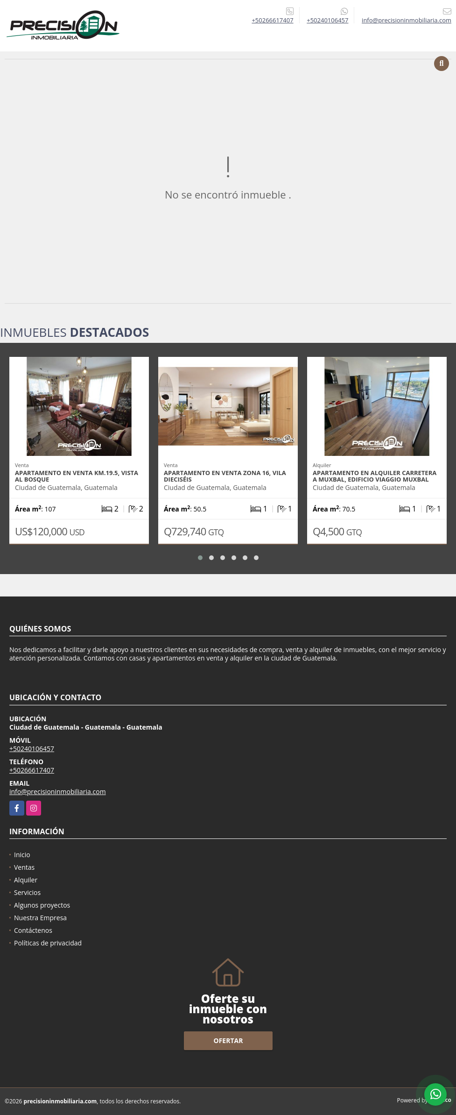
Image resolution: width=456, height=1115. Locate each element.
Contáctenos (33, 930)
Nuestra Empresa (40, 917)
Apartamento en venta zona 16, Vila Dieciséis (225, 476)
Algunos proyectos (42, 905)
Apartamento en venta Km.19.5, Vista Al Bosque (76, 476)
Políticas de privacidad (48, 942)
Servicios (27, 892)
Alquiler (25, 879)
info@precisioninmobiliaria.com (57, 791)
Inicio (22, 854)
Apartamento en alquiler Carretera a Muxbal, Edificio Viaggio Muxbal (374, 476)
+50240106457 (327, 20)
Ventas (24, 867)
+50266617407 (272, 20)
